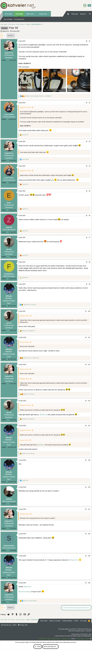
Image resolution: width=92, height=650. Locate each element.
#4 (89, 166)
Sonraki (10, 35)
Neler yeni (30, 14)
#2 (89, 102)
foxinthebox (9, 274)
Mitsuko (9, 296)
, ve (31, 358)
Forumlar (19, 14)
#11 (89, 337)
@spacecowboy (24, 591)
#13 (89, 401)
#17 (89, 509)
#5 (89, 191)
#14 (89, 425)
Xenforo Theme (63, 636)
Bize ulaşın (44, 621)
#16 (89, 487)
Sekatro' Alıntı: (24, 514)
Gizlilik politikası (67, 621)
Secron (9, 249)
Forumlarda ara (19, 19)
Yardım (76, 621)
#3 (89, 141)
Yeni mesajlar (8, 19)
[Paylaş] (86, 41)
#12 (89, 364)
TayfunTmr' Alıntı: (25, 107)
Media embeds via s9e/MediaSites (82, 636)
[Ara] (90, 14)
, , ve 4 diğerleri (38, 96)
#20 (89, 583)
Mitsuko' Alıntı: (24, 316)
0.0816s (73, 638)
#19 (89, 556)
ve (30, 304)
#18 (89, 534)
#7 (89, 237)
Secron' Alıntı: (24, 342)
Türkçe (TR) (23, 625)
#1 (89, 41)
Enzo (9, 203)
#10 (89, 311)
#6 (89, 215)
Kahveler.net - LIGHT (8, 625)
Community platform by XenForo (74, 629)
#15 (89, 460)
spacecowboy (8, 546)
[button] (35, 14)
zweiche (9, 227)
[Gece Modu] (68, 14)
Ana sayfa (8, 14)
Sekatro (9, 499)
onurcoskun (9, 114)
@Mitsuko (43, 414)
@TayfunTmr (73, 560)
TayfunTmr (5, 31)
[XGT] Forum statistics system (79, 630)
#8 (89, 262)
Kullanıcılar (43, 14)
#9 (89, 284)
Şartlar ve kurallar (55, 621)
